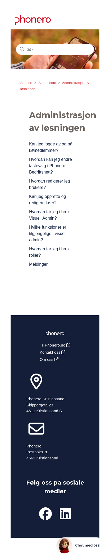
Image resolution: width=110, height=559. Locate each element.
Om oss (49, 359)
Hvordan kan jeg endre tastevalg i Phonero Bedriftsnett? (50, 165)
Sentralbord (47, 83)
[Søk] (55, 49)
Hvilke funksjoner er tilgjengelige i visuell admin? (47, 233)
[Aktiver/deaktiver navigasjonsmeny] (85, 20)
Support (26, 83)
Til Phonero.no (55, 345)
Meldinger (38, 264)
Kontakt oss (53, 352)
